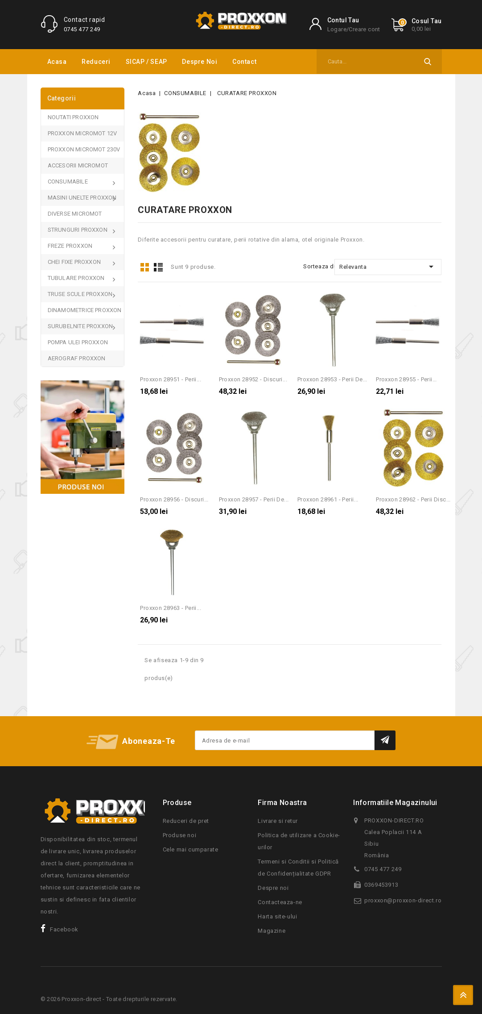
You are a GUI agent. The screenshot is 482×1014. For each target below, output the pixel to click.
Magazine (271, 930)
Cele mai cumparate (190, 849)
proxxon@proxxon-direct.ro (402, 900)
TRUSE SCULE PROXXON (81, 294)
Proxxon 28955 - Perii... (406, 379)
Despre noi (199, 61)
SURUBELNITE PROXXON (81, 326)
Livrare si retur (278, 821)
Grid (144, 267)
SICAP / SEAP (146, 61)
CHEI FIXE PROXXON (75, 262)
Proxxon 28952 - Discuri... (253, 379)
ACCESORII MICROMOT (78, 165)
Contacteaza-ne (280, 902)
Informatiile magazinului (395, 802)
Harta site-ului (277, 916)
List (158, 267)
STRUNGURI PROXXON (78, 229)
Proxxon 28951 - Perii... (170, 379)
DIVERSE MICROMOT (75, 213)
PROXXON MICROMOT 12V (82, 133)
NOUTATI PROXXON (73, 117)
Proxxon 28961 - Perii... (327, 499)
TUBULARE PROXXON (77, 278)
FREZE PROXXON (71, 245)
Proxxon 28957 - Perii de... (254, 499)
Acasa (57, 61)
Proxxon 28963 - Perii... (170, 608)
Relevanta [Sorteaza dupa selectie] (388, 266)
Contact (244, 61)
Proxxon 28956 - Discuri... (174, 499)
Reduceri (96, 61)
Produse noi (180, 835)
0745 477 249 (82, 29)
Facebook (64, 929)
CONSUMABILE (68, 181)
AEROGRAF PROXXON (77, 358)
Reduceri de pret (186, 821)
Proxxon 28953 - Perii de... (332, 379)
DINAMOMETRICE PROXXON (85, 310)
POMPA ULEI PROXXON (78, 342)
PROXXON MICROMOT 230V (84, 149)
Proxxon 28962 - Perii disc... (413, 499)
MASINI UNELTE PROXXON (83, 197)
